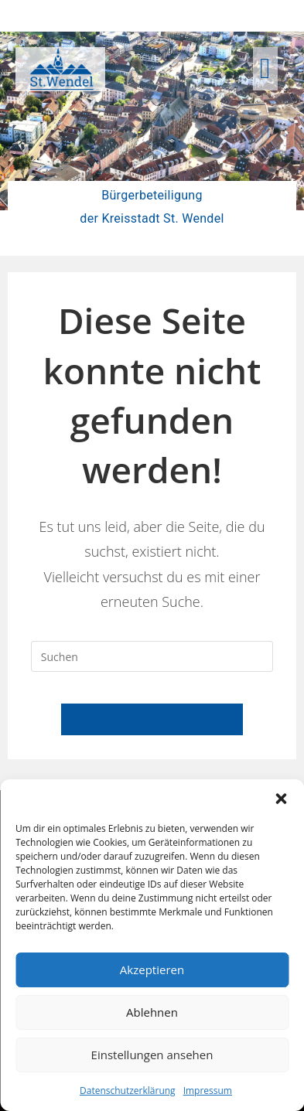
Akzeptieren (152, 969)
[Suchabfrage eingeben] (152, 656)
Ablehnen (152, 1012)
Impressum (207, 1090)
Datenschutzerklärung (128, 1090)
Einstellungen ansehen (152, 1054)
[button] (281, 798)
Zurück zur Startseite (152, 719)
